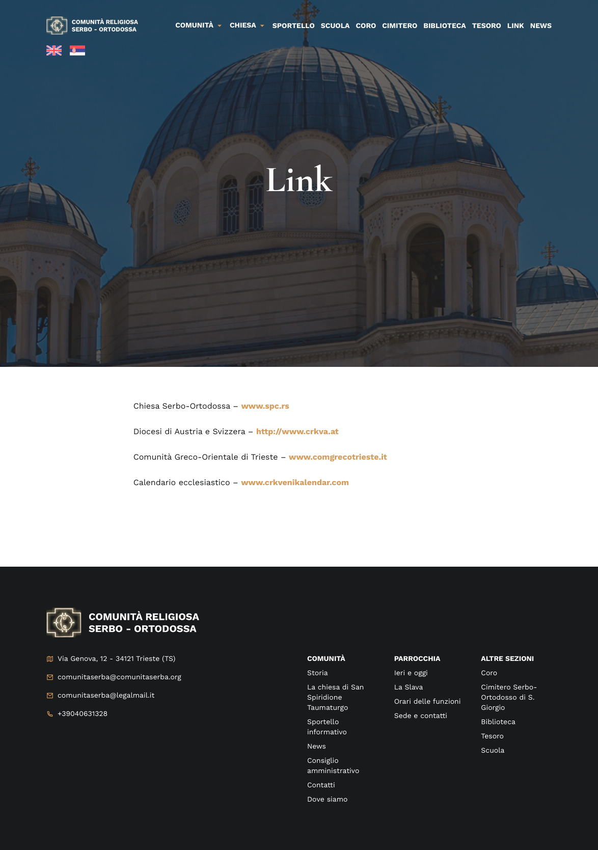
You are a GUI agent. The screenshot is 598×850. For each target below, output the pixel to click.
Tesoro (486, 26)
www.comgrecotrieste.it (338, 457)
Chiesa (243, 25)
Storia (317, 673)
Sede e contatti (420, 716)
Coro (366, 26)
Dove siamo (327, 799)
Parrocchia (417, 659)
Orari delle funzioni (427, 702)
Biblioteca (444, 26)
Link (515, 26)
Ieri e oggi (411, 673)
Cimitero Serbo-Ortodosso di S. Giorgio (509, 697)
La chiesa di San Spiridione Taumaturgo (335, 697)
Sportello (294, 26)
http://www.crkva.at (297, 431)
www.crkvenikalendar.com (295, 482)
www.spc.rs (265, 406)
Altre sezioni (507, 659)
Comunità (194, 25)
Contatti (321, 785)
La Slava (408, 687)
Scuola (335, 26)
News (541, 26)
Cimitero (399, 26)
